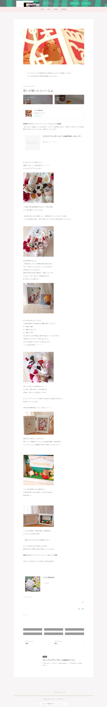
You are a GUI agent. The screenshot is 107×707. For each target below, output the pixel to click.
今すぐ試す (75, 3)
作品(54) (29, 597)
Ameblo (56, 9)
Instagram (63, 9)
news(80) (25, 597)
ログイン (86, 3)
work (48, 9)
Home (42, 9)
